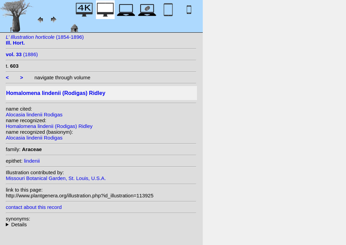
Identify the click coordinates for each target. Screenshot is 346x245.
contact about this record (34, 207)
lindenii (32, 161)
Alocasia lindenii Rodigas (34, 114)
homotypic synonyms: (101, 224)
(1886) (22, 54)
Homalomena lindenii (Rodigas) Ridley (49, 126)
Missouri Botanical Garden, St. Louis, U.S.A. (56, 178)
